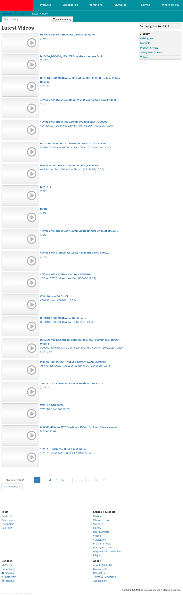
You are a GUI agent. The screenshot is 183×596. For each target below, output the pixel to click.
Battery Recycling (103, 542)
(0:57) (82, 31)
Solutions (7, 522)
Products (45, 5)
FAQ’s (96, 550)
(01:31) (82, 380)
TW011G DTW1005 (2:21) (82, 401)
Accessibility (100, 575)
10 (95, 474)
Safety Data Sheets (151, 47)
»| (111, 474)
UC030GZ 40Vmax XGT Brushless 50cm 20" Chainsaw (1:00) (82, 140)
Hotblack (7, 588)
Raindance (18, 588)
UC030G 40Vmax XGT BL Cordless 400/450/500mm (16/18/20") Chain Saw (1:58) (82, 340)
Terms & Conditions (104, 571)
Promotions (95, 5)
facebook (8, 567)
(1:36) (82, 183)
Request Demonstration (107, 546)
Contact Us (99, 567)
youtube (8, 575)
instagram (9, 571)
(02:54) (82, 76)
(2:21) (82, 205)
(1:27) (82, 227)
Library (23, 13)
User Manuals (101, 526)
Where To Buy (170, 5)
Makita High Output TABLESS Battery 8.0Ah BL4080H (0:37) (82, 358)
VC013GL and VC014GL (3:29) (82, 292)
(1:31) (82, 249)
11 (103, 474)
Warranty (98, 518)
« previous (14, 474)
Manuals (145, 37)
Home (8, 13)
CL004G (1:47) (82, 423)
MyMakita (121, 5)
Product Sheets (149, 42)
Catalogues (146, 32)
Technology (8, 518)
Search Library (169, 14)
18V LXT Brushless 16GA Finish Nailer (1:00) (82, 445)
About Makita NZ (102, 559)
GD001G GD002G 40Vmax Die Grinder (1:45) (82, 314)
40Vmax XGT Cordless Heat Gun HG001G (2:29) (82, 270)
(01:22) (82, 52)
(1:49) (82, 96)
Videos (144, 51)
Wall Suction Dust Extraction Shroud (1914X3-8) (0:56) (82, 162)
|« (30, 474)
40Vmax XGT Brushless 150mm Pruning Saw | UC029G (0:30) (82, 118)
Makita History (101, 563)
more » (12, 481)
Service (145, 5)
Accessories (70, 5)
